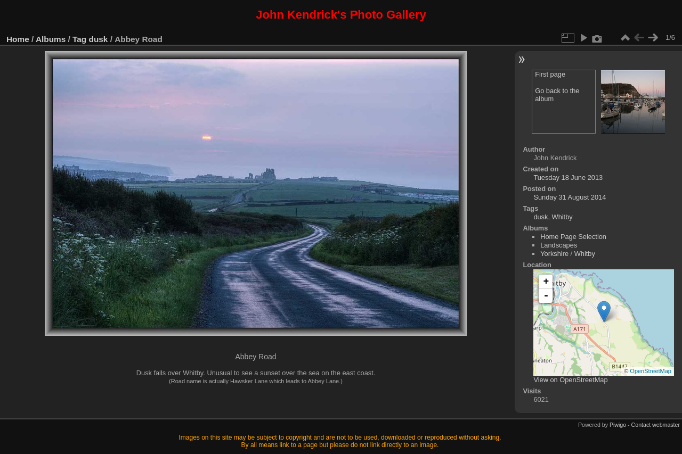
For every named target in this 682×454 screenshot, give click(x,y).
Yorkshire (554, 254)
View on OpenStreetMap (570, 380)
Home (17, 39)
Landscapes (558, 245)
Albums (51, 39)
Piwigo (618, 425)
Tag (79, 39)
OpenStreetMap (650, 371)
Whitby (562, 217)
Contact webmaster (655, 425)
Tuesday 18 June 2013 (568, 177)
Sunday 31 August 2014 (569, 197)
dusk (98, 39)
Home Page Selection (573, 237)
